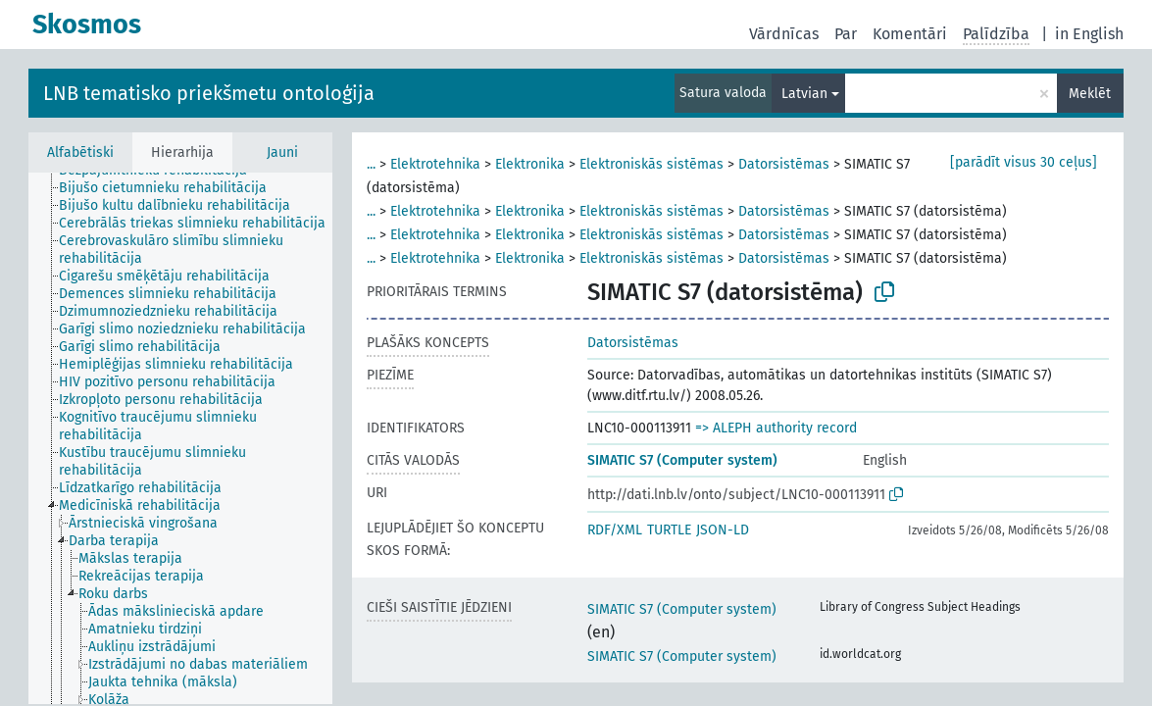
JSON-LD (722, 530)
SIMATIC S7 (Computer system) (682, 460)
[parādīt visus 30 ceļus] (1023, 162)
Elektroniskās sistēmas (651, 164)
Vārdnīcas (784, 34)
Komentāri (910, 34)
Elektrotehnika (435, 164)
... (371, 164)
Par (845, 34)
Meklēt (1090, 93)
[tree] (180, 438)
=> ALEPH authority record (776, 428)
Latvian (804, 93)
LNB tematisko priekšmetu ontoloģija (209, 93)
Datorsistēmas (783, 164)
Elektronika (530, 164)
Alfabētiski (80, 152)
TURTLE (669, 530)
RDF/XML (614, 530)
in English (1089, 34)
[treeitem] (171, 188)
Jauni (282, 152)
